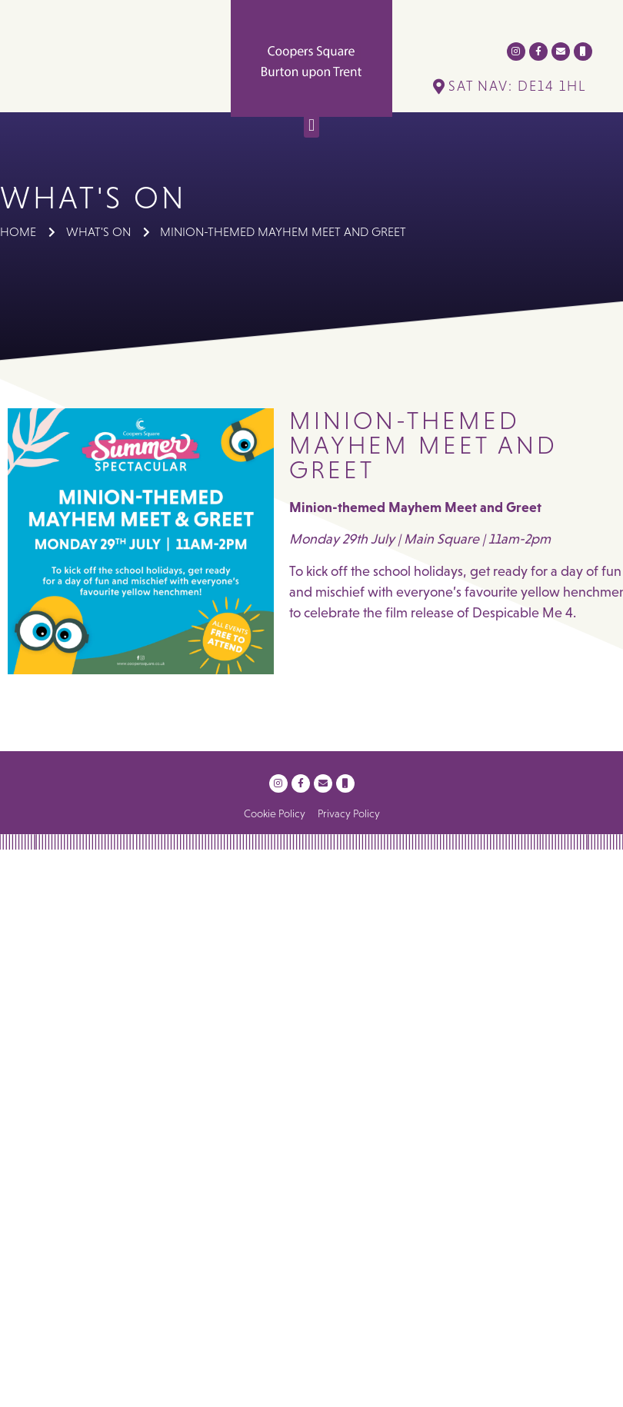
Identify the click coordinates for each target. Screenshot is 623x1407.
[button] (311, 125)
